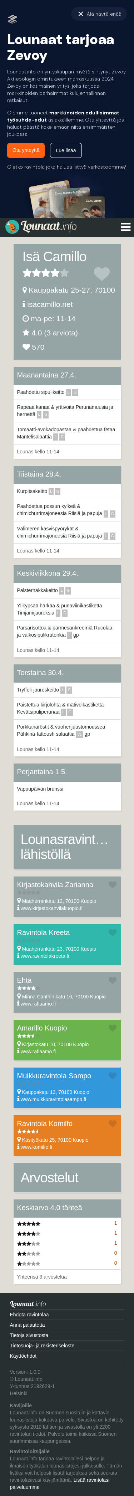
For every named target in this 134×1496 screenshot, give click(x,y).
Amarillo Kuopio (42, 1028)
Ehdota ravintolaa (29, 1314)
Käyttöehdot (23, 1356)
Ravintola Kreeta (43, 932)
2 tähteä (32, 272)
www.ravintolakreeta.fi (44, 956)
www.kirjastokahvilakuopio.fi (51, 908)
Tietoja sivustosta (29, 1335)
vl (80, 734)
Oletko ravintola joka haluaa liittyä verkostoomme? (66, 167)
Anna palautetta (27, 1325)
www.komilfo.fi (36, 1147)
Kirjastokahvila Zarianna (55, 885)
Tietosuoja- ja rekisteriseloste (42, 1345)
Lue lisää (66, 150)
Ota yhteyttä (26, 150)
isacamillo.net (50, 304)
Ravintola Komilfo (45, 1123)
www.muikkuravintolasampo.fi (53, 1099)
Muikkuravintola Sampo (54, 1076)
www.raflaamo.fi (38, 1004)
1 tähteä (27, 272)
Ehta (24, 980)
